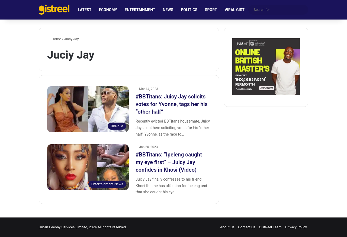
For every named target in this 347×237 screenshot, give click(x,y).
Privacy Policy (296, 227)
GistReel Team (270, 227)
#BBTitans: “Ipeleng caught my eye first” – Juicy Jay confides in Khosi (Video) (169, 162)
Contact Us (246, 227)
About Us (227, 227)
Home (54, 39)
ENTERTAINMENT (140, 10)
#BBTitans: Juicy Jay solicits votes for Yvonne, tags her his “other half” (171, 104)
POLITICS (189, 10)
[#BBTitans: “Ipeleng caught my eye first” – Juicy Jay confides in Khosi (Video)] (88, 167)
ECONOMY (108, 10)
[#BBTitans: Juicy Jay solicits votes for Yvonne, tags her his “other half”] (88, 109)
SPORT (211, 10)
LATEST (84, 10)
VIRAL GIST (234, 10)
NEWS (168, 10)
